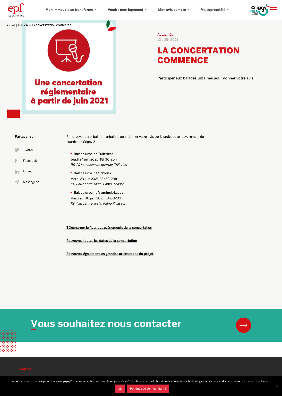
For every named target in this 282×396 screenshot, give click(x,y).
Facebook (26, 161)
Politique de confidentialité (148, 388)
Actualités (24, 25)
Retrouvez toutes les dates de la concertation (101, 241)
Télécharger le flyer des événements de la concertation (109, 228)
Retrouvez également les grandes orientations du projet (110, 254)
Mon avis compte (172, 10)
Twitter (24, 150)
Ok (120, 388)
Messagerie (27, 182)
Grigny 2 (16, 10)
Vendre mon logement (125, 10)
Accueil (10, 25)
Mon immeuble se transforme (69, 10)
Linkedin (25, 171)
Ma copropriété (213, 10)
